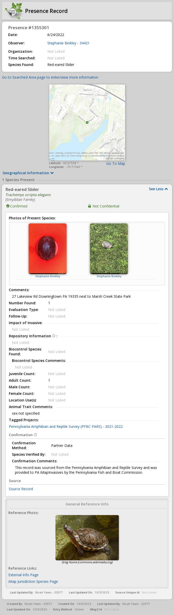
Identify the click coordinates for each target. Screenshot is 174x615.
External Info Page (23, 574)
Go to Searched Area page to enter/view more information (50, 77)
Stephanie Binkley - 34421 (68, 43)
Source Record (21, 488)
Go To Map (115, 163)
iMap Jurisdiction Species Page (33, 581)
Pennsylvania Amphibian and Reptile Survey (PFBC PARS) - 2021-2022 (66, 426)
